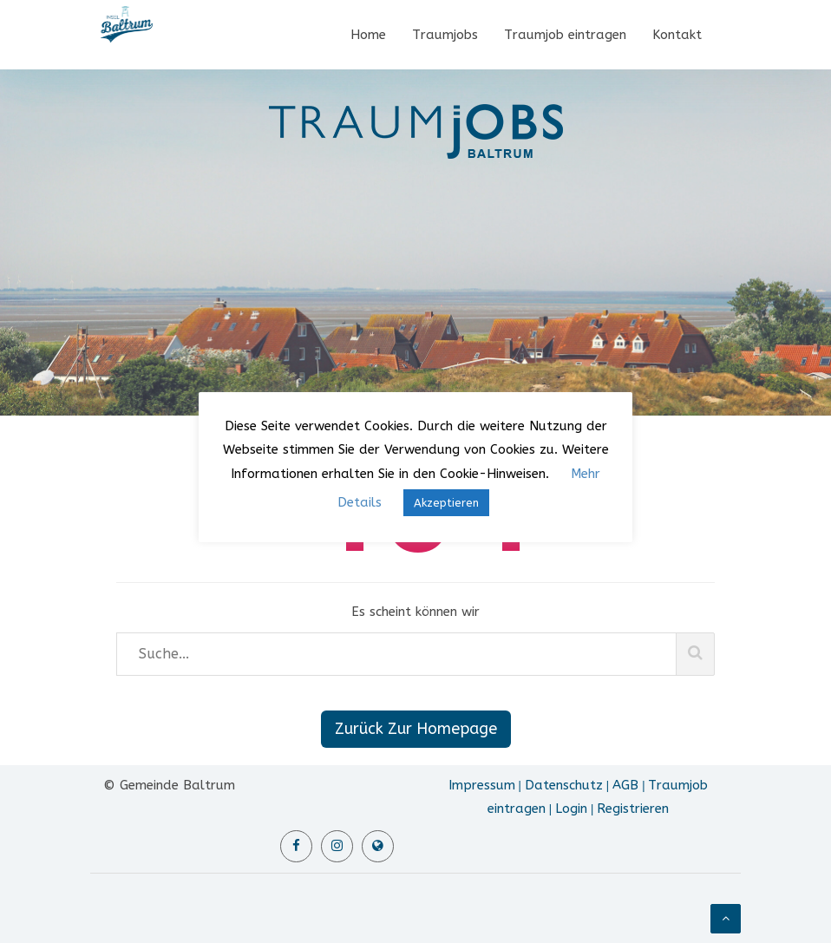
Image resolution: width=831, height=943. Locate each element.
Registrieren (633, 808)
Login (571, 808)
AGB (625, 785)
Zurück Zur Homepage (416, 728)
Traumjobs (445, 35)
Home (368, 35)
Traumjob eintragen (565, 35)
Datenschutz (564, 785)
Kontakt (677, 35)
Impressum (481, 785)
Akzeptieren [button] (446, 502)
